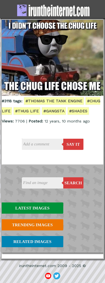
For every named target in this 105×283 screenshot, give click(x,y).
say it (73, 144)
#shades (78, 111)
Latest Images (32, 208)
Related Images (32, 241)
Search (73, 183)
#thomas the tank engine (53, 101)
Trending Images (32, 225)
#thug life (27, 111)
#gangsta (53, 111)
